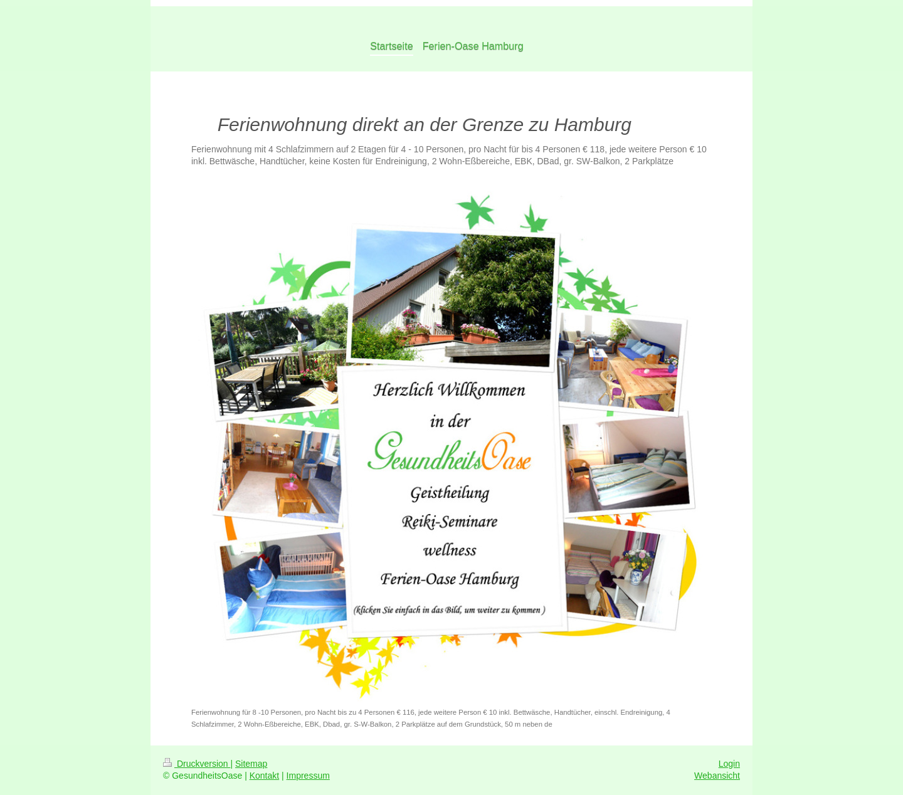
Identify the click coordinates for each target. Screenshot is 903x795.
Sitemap (251, 764)
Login (729, 764)
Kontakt (264, 776)
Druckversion (196, 764)
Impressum (308, 776)
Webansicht (717, 776)
